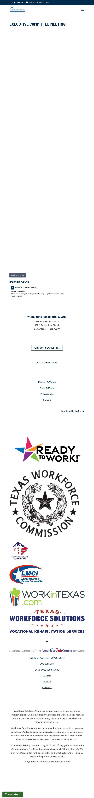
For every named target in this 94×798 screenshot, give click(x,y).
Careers (47, 400)
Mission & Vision (47, 382)
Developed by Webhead (73, 411)
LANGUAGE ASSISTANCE (47, 669)
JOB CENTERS (47, 663)
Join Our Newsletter (47, 347)
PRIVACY (47, 681)
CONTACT (47, 687)
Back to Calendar (17, 275)
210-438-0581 (18, 2)
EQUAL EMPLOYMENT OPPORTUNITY (47, 657)
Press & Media (47, 388)
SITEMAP (47, 675)
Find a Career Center (47, 362)
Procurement (46, 394)
